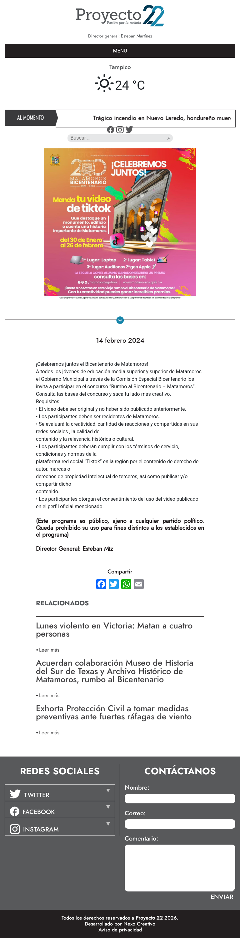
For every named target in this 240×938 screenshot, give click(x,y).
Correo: (135, 813)
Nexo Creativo (139, 923)
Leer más (49, 649)
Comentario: (141, 838)
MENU (120, 51)
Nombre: (137, 787)
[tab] (60, 792)
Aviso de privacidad (120, 929)
